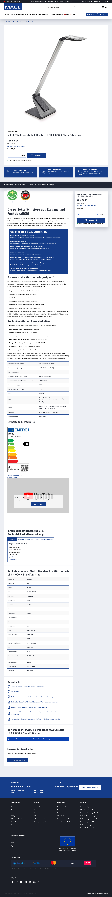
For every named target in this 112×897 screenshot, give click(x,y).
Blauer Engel (37, 810)
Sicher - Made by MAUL (40, 819)
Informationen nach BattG (63, 822)
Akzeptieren (38, 504)
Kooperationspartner (18, 835)
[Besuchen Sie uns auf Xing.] (39, 882)
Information (61, 802)
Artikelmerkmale (20, 185)
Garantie (59, 813)
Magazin (83, 802)
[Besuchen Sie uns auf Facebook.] (12, 882)
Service (36, 802)
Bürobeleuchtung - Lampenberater (89, 819)
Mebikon (13, 843)
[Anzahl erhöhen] (18, 155)
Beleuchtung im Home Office (87, 810)
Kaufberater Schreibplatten (87, 825)
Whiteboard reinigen (85, 807)
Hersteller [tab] (12, 539)
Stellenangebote (15, 828)
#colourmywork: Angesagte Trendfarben (90, 813)
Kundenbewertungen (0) (46, 185)
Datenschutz (105, 893)
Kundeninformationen (62, 807)
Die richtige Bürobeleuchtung (87, 816)
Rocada (13, 840)
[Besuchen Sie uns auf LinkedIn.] (34, 882)
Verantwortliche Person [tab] (25, 539)
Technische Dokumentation (14, 475)
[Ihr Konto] (105, 1)
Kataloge (13, 816)
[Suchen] (75, 7)
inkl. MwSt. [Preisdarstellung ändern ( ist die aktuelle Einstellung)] (18, 1)
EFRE (35, 816)
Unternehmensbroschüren (17, 819)
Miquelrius (13, 846)
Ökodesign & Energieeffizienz (41, 822)
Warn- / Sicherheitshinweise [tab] (44, 539)
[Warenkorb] (104, 7)
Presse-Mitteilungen (16, 822)
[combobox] (61, 7)
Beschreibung (8, 185)
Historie (13, 810)
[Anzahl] (14, 155)
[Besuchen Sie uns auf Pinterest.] (26, 882)
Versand (59, 810)
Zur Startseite (9, 21)
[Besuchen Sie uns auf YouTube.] (21, 882)
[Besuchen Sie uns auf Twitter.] (30, 882)
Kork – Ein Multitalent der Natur (88, 828)
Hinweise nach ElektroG (63, 819)
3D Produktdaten (38, 807)
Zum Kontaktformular (90, 787)
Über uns (13, 807)
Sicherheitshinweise (62, 816)
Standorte (13, 813)
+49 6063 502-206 (21, 786)
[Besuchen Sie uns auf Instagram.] (17, 882)
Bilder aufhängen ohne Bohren (88, 822)
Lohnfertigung (37, 825)
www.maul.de (13, 559)
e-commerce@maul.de (94, 173)
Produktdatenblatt (12, 477)
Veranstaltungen (15, 825)
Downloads (32, 185)
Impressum (89, 893)
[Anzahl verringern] (10, 155)
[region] (56, 77)
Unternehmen (15, 802)
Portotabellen (37, 813)
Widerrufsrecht (98, 893)
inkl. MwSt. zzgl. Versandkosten (16, 146)
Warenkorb (36, 155)
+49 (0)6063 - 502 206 (95, 171)
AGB (93, 893)
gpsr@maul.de (13, 557)
